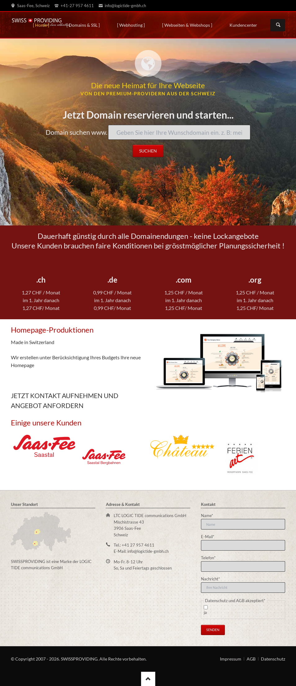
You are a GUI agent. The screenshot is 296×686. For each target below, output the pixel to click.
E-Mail (210, 536)
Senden (212, 630)
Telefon (210, 557)
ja (205, 612)
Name (210, 515)
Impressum (230, 658)
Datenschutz (273, 658)
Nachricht (210, 578)
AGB (251, 658)
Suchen (278, 25)
